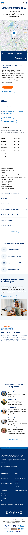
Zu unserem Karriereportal (9, 296)
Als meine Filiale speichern (9, 121)
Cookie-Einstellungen (6, 507)
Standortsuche (18, 481)
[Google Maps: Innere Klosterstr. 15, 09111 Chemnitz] (13, 112)
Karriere (16, 483)
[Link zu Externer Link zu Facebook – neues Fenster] (10, 512)
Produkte (3, 476)
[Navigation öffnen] (26, 3)
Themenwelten (4, 478)
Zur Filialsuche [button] (20, 58)
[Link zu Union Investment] (8, 526)
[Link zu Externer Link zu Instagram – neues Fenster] (7, 512)
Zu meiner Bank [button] (8, 87)
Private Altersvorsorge (6, 500)
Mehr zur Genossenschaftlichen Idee (9, 466)
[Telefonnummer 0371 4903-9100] (7, 113)
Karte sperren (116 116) (20, 478)
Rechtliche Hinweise (19, 504)
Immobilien (3, 481)
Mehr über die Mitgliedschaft (14, 439)
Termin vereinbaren (8, 117)
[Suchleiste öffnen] (23, 2)
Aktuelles (17, 486)
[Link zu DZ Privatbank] (14, 529)
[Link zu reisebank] (18, 531)
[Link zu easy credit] (21, 526)
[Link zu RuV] (15, 526)
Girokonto (3, 493)
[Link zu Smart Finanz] (21, 529)
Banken (16, 476)
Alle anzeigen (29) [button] (14, 231)
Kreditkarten (4, 495)
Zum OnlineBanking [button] (9, 91)
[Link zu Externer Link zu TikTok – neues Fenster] (14, 512)
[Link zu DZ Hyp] (10, 531)
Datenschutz (10, 504)
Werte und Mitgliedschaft (6, 483)
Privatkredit (3, 498)
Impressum (3, 504)
